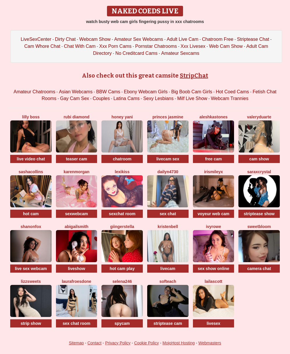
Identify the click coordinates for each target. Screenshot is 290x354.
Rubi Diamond (76, 117)
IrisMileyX (213, 171)
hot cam (31, 213)
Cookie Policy (146, 343)
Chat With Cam (79, 46)
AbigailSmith (77, 226)
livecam (167, 268)
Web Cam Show (225, 46)
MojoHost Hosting (179, 343)
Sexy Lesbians (158, 98)
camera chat (259, 268)
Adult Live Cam (182, 39)
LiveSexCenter (36, 39)
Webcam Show (94, 39)
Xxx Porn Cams (115, 46)
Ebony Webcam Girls (146, 91)
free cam (213, 159)
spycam (122, 323)
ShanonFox (30, 226)
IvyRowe (213, 226)
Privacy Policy (118, 343)
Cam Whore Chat (42, 46)
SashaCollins (31, 171)
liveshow (76, 268)
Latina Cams (126, 98)
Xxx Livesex (192, 46)
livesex (213, 323)
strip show (31, 323)
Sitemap (76, 343)
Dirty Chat (65, 39)
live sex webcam (31, 268)
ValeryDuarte (259, 117)
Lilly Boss (31, 117)
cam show (259, 159)
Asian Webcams (75, 91)
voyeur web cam (213, 213)
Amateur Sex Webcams (138, 39)
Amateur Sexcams (180, 53)
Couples (101, 98)
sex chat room (76, 323)
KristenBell (168, 226)
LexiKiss (122, 171)
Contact (94, 343)
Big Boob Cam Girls (191, 91)
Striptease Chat (253, 39)
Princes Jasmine (167, 117)
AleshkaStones (213, 117)
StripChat (194, 75)
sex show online (213, 268)
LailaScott (213, 281)
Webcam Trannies (230, 98)
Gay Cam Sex (74, 98)
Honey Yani (122, 117)
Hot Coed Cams (232, 91)
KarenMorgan (76, 171)
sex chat (168, 213)
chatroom (122, 159)
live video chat (31, 159)
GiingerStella (122, 226)
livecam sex (167, 159)
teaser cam (76, 159)
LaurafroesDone (76, 281)
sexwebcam (76, 213)
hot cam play (122, 268)
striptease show (259, 213)
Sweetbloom (259, 226)
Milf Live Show (192, 98)
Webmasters (209, 343)
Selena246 (122, 281)
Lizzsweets (31, 281)
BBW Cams (108, 91)
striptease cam (168, 323)
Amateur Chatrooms (34, 91)
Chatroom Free (217, 39)
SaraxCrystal (259, 171)
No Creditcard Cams (136, 53)
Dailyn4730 (167, 171)
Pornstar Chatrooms (156, 46)
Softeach (167, 281)
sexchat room (122, 213)
